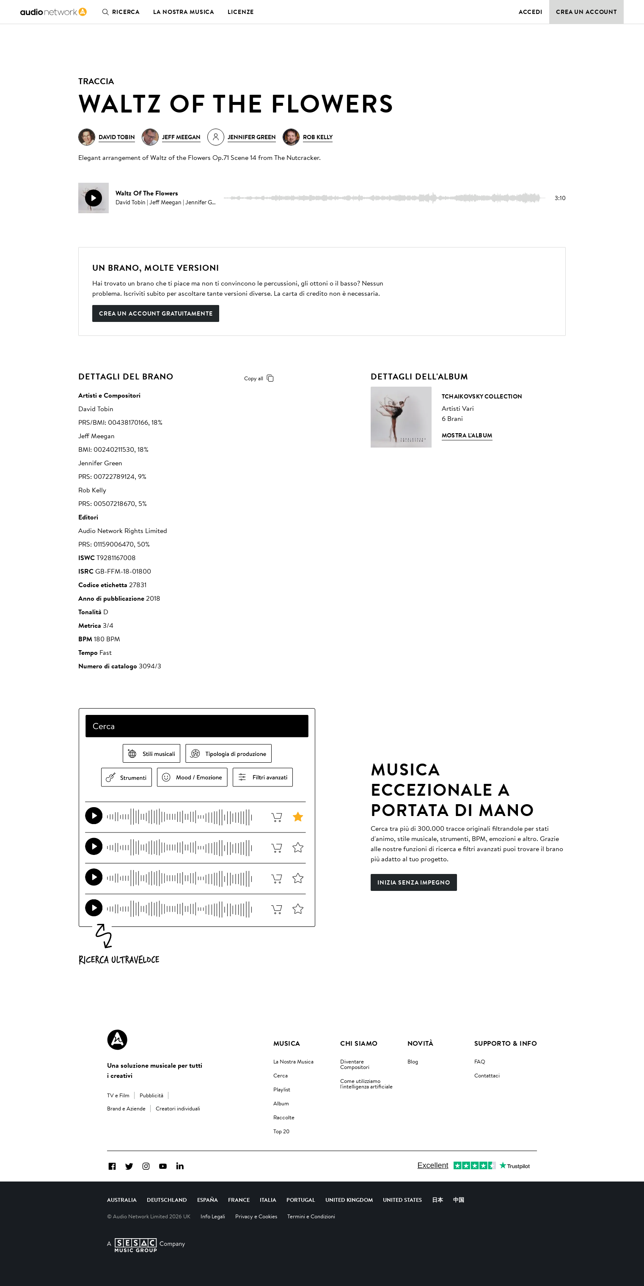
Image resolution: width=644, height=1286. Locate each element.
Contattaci (487, 1075)
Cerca (280, 1075)
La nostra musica (183, 12)
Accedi (530, 12)
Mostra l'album (467, 435)
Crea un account (586, 12)
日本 (437, 1200)
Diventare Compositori (354, 1064)
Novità (420, 1043)
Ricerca (119, 12)
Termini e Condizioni (311, 1216)
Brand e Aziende (126, 1108)
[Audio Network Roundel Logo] (117, 1040)
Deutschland (167, 1200)
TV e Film (118, 1095)
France (239, 1200)
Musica (286, 1043)
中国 (458, 1200)
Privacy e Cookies (256, 1216)
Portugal (300, 1200)
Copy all (260, 378)
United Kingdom (349, 1200)
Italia (268, 1200)
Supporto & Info (505, 1043)
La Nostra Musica (293, 1061)
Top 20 (281, 1131)
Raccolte (283, 1117)
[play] (93, 198)
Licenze (241, 12)
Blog (412, 1061)
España (207, 1200)
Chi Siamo (358, 1043)
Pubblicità (151, 1095)
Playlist (281, 1089)
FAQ (479, 1061)
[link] (53, 12)
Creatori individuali (178, 1108)
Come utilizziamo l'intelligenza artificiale (366, 1083)
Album (281, 1103)
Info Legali (213, 1216)
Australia (122, 1200)
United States (402, 1200)
